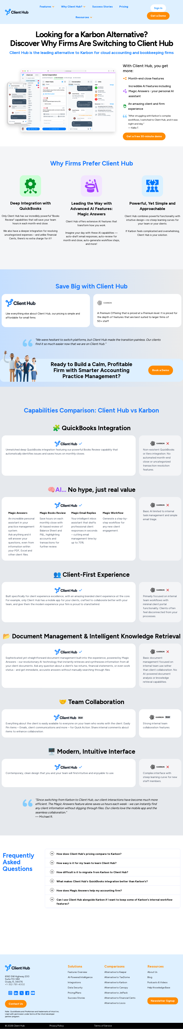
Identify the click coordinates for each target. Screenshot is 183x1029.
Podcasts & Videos (157, 982)
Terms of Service (103, 1026)
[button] (47, 6)
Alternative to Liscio (114, 1003)
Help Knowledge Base (158, 987)
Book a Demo (160, 370)
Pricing (123, 6)
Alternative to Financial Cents (119, 998)
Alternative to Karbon (115, 982)
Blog (149, 977)
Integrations (74, 982)
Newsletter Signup (163, 1000)
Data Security (75, 987)
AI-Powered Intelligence (80, 977)
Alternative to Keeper (115, 972)
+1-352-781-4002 (15, 984)
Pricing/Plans (74, 993)
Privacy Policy (57, 1026)
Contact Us (16, 1003)
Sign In (158, 8)
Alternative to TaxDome (117, 977)
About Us (152, 972)
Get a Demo (158, 15)
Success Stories (102, 6)
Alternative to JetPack (116, 993)
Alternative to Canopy (116, 987)
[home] (16, 12)
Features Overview (77, 972)
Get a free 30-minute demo (144, 136)
